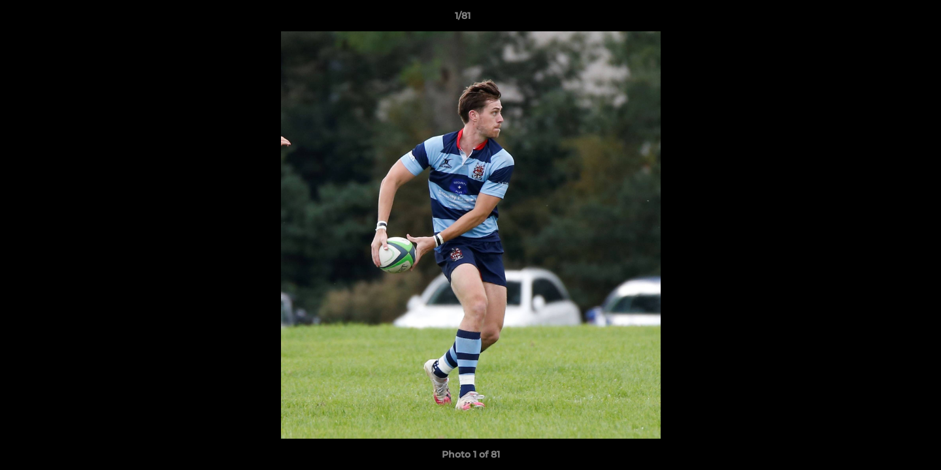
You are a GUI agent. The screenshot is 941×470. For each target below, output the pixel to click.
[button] (886, 19)
